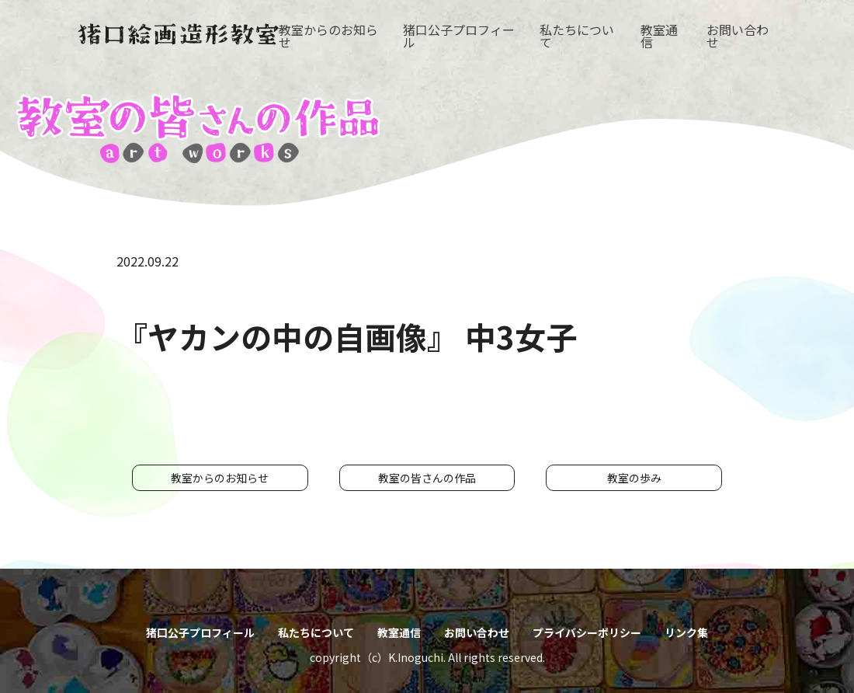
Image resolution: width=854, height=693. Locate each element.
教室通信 (659, 35)
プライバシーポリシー (587, 632)
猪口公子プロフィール (459, 35)
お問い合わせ (737, 35)
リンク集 (686, 632)
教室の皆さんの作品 (427, 478)
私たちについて (577, 35)
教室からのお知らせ (328, 35)
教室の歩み (634, 478)
